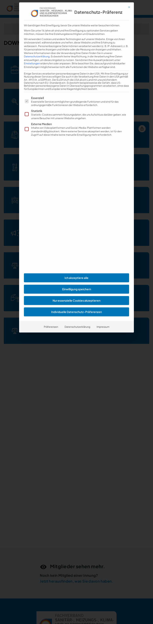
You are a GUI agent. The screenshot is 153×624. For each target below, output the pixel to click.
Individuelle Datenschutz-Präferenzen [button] (76, 297)
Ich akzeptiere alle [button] (76, 263)
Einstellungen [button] (32, 49)
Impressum (103, 312)
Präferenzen (51, 312)
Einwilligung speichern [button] (76, 275)
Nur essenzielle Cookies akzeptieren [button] (76, 286)
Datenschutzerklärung (37, 42)
